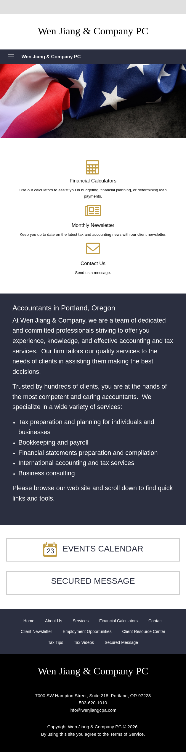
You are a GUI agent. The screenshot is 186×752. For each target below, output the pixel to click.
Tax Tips (55, 642)
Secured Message (93, 581)
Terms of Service (127, 734)
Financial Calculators (118, 620)
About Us (53, 620)
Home (28, 620)
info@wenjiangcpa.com (93, 710)
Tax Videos (84, 642)
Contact (155, 620)
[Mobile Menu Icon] (11, 56)
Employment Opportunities (87, 631)
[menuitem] (29, 620)
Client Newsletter (36, 631)
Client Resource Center (144, 631)
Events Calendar (93, 548)
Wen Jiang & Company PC (51, 56)
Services (81, 620)
